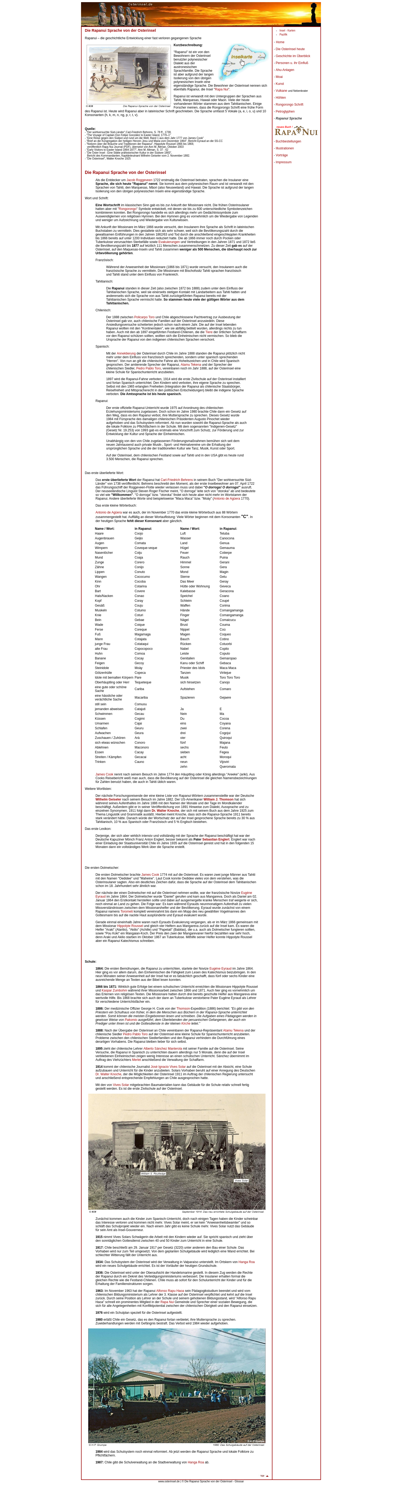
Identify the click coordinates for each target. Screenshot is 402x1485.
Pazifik (283, 34)
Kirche (185, 1023)
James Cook (104, 774)
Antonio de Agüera (227, 498)
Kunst (280, 84)
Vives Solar (121, 1085)
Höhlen (281, 97)
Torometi (126, 911)
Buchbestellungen (288, 141)
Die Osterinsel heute (290, 49)
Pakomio (131, 1020)
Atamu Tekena (191, 365)
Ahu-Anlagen (285, 70)
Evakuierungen (169, 242)
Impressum (283, 162)
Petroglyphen (285, 111)
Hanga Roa (247, 1262)
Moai (279, 77)
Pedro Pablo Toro (148, 368)
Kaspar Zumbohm (114, 990)
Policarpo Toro (144, 317)
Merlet (136, 1060)
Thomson (183, 1008)
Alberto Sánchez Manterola (162, 1048)
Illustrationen (285, 148)
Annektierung (126, 353)
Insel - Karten (287, 30)
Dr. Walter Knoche (108, 1074)
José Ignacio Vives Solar (168, 1067)
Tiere (208, 332)
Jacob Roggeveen (139, 180)
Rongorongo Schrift (289, 104)
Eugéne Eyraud (221, 968)
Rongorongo (127, 209)
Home (280, 42)
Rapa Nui (221, 89)
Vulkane (281, 91)
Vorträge (282, 155)
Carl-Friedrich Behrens (177, 480)
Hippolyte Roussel (130, 926)
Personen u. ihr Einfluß (292, 63)
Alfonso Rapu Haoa (170, 1291)
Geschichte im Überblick (293, 56)
